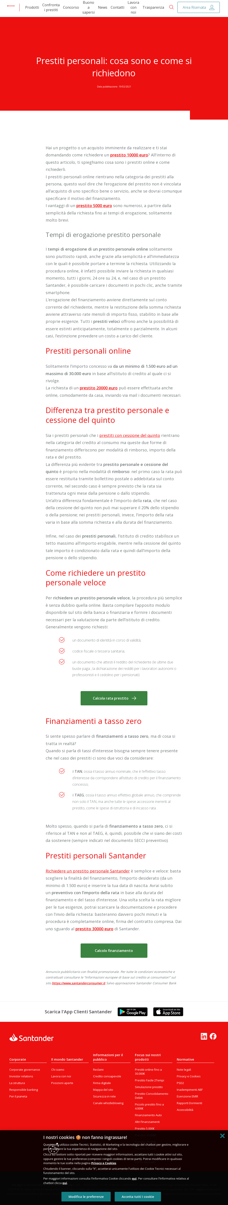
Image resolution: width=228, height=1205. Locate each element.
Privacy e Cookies (189, 1076)
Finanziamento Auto (148, 1115)
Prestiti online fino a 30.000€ (148, 1072)
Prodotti (32, 7)
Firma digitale (102, 1083)
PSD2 (180, 1083)
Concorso (71, 7)
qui (134, 1178)
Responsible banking (23, 1090)
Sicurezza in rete (104, 1096)
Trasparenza (153, 7)
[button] (114, 698)
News (102, 7)
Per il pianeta (18, 1096)
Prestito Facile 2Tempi (149, 1080)
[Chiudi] (222, 1136)
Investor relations (21, 1076)
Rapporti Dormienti (189, 1103)
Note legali (184, 1070)
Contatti (117, 7)
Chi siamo (57, 1070)
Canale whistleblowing (108, 1103)
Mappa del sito (103, 1090)
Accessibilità (185, 1110)
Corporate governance (24, 1070)
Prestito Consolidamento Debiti (151, 1096)
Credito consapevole (107, 1076)
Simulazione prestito (149, 1087)
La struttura (17, 1083)
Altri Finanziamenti (147, 1122)
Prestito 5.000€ (145, 1128)
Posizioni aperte (62, 1083)
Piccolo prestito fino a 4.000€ (149, 1106)
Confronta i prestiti (51, 7)
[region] (114, 1167)
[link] (11, 7)
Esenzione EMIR (187, 1096)
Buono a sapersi (88, 7)
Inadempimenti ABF (190, 1090)
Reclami (98, 1070)
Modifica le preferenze (86, 1197)
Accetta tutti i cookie (138, 1197)
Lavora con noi (133, 7)
